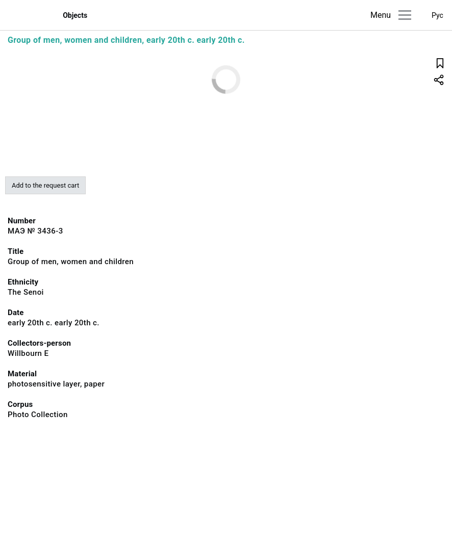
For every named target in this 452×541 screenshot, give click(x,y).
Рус (437, 15)
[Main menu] (404, 15)
